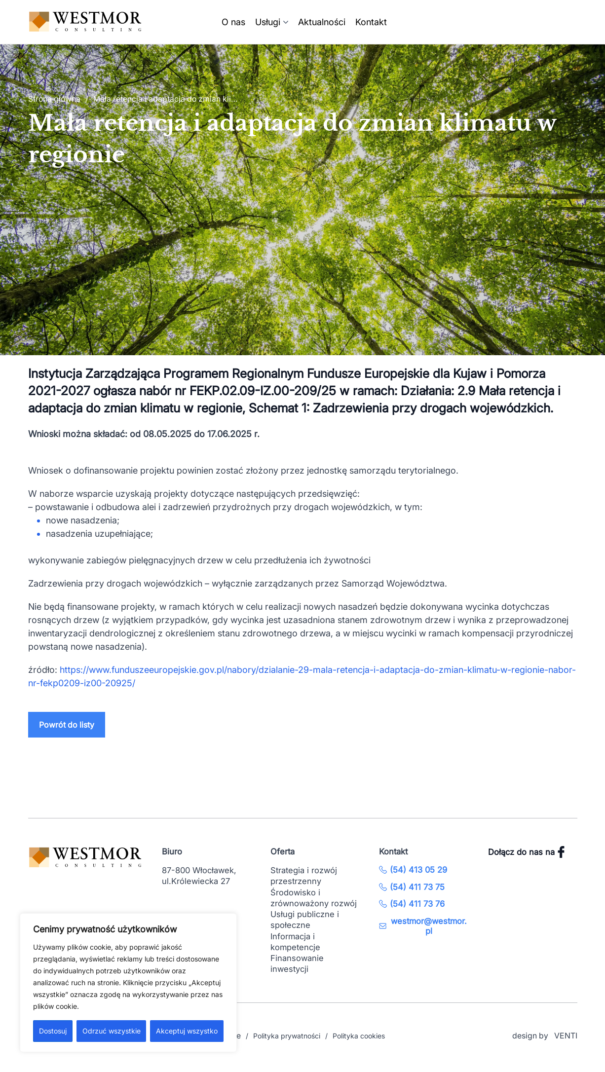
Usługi (267, 22)
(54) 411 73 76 (412, 904)
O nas (233, 22)
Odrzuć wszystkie (111, 1031)
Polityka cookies (359, 1036)
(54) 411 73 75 (412, 887)
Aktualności (321, 22)
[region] (128, 982)
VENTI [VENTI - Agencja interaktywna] (565, 1035)
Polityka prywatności (286, 1036)
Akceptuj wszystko (187, 1031)
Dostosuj (53, 1031)
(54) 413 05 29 (413, 870)
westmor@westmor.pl (423, 926)
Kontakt (371, 22)
